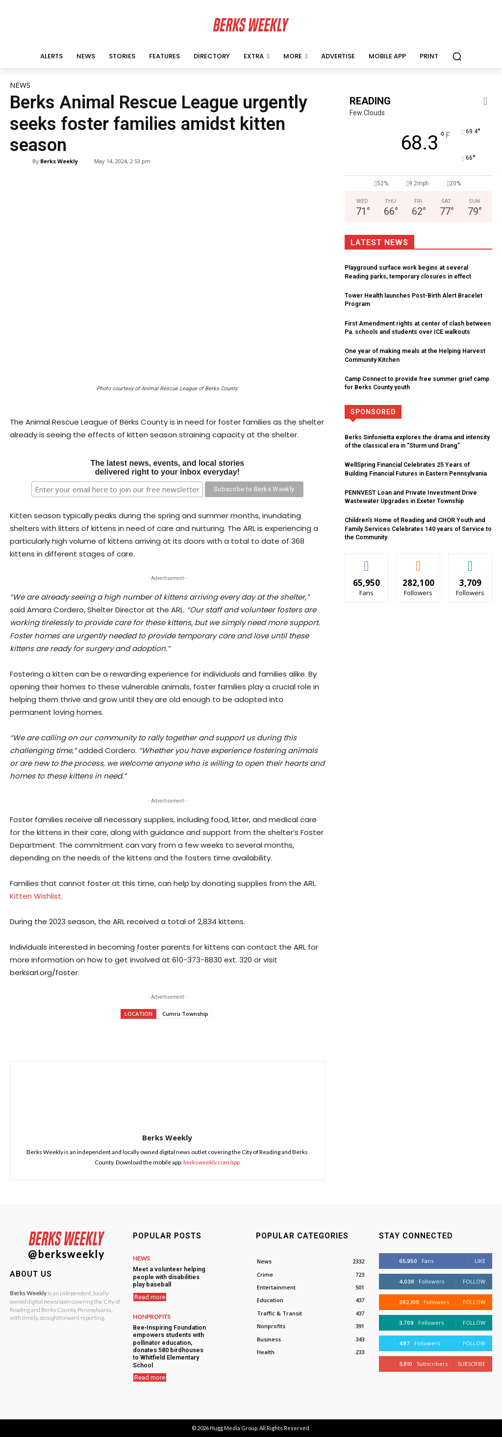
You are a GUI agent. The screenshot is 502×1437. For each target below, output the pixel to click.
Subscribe (471, 1363)
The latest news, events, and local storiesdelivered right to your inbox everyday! (167, 467)
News (20, 85)
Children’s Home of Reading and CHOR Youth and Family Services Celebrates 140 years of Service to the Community (415, 524)
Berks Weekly (59, 161)
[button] (457, 56)
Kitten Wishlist (35, 896)
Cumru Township (185, 1013)
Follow (474, 1281)
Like (480, 1260)
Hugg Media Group (233, 1428)
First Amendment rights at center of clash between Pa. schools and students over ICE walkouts (415, 326)
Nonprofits (151, 1315)
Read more (149, 1295)
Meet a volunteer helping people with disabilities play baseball (167, 1275)
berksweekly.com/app (211, 1162)
